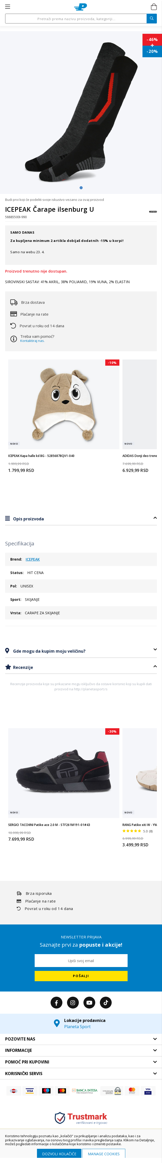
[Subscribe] (81, 976)
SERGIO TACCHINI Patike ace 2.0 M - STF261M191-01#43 (49, 825)
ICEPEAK (33, 559)
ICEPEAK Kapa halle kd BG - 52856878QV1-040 (41, 456)
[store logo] (80, 7)
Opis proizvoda (28, 519)
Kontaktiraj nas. (32, 340)
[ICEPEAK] (153, 214)
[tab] (81, 519)
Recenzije (22, 667)
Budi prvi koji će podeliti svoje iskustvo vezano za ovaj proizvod (54, 199)
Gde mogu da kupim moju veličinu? (48, 651)
